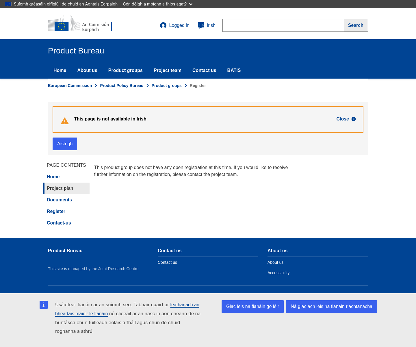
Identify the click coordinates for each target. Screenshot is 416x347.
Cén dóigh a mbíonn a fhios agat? (157, 3)
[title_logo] (83, 23)
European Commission (70, 85)
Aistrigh (65, 143)
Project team (167, 70)
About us (87, 70)
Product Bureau (65, 250)
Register (56, 211)
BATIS (234, 70)
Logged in (174, 25)
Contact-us (59, 222)
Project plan (60, 188)
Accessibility (278, 272)
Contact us (204, 70)
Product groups (125, 70)
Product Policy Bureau (121, 85)
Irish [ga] (207, 25)
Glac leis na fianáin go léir (252, 306)
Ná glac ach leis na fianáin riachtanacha (331, 306)
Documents (59, 199)
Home (59, 70)
